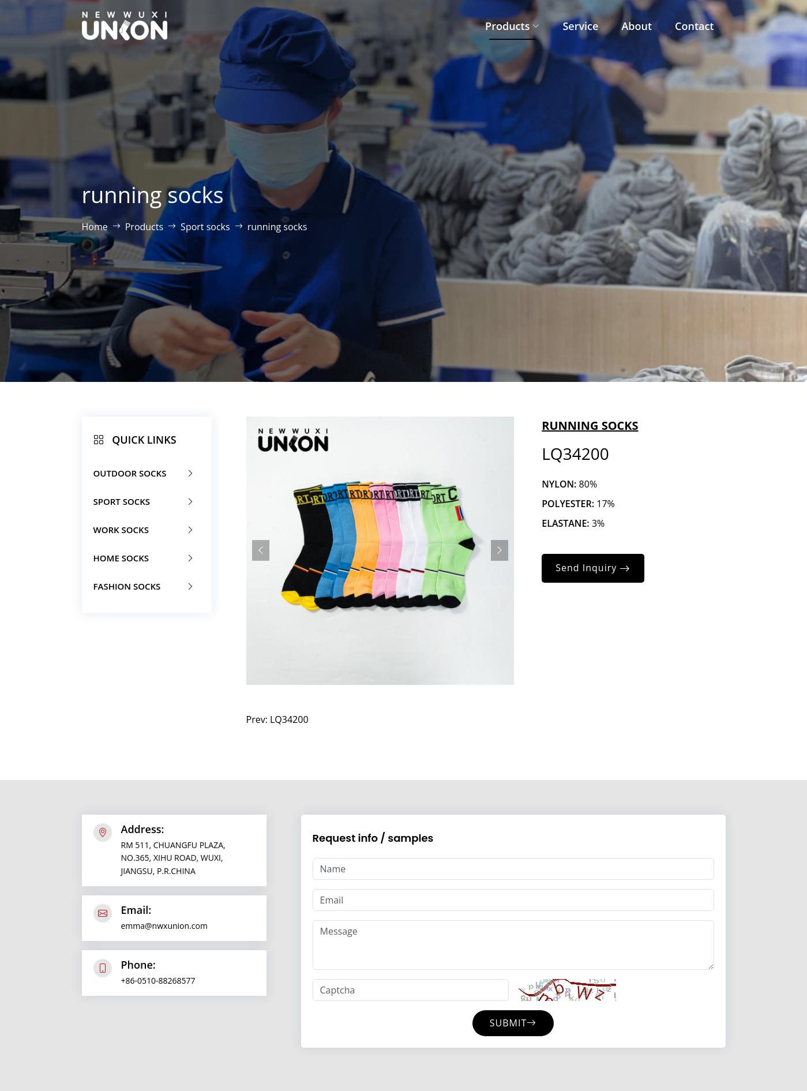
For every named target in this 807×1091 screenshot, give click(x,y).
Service (580, 26)
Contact (694, 26)
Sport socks (205, 226)
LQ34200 (289, 719)
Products (512, 26)
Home (95, 226)
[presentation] (260, 550)
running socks (277, 226)
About (636, 26)
